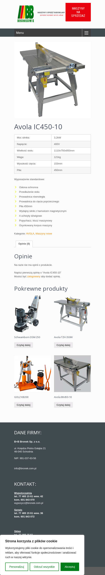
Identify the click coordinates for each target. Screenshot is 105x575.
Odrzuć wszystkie (44, 566)
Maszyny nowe (44, 233)
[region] (42, 555)
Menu (20, 32)
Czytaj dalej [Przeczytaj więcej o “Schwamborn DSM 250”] (23, 345)
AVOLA (30, 233)
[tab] (24, 244)
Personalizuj (16, 566)
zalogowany (33, 276)
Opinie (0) (24, 243)
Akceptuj (70, 566)
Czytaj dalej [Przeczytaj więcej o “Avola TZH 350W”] (63, 345)
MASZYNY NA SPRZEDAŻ (78, 12)
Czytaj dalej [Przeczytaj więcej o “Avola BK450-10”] (63, 404)
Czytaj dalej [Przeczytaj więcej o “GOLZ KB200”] (23, 404)
